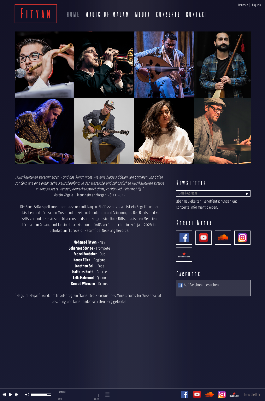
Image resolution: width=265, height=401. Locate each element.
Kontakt (197, 14)
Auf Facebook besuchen (198, 285)
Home (73, 14)
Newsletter (252, 395)
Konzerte (167, 14)
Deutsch (243, 5)
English (256, 5)
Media (142, 14)
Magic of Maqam (107, 14)
